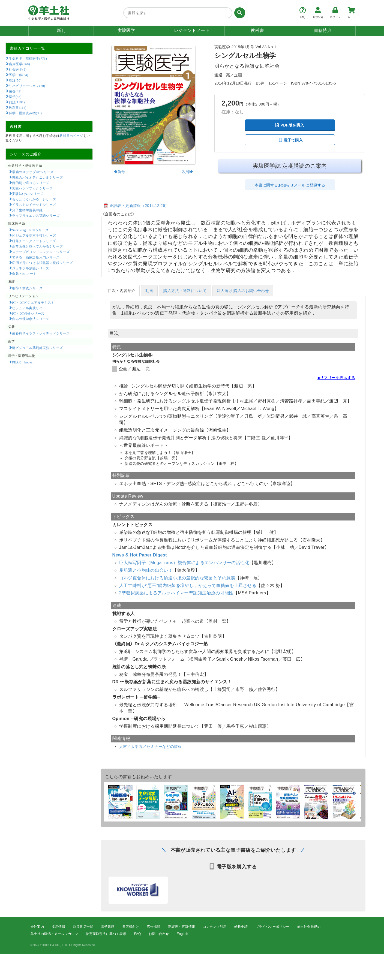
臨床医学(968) (19, 63)
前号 (119, 172)
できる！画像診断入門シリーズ (35, 257)
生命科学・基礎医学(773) (28, 58)
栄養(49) (15, 91)
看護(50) (15, 80)
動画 (149, 290)
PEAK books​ (22, 362)
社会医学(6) (17, 69)
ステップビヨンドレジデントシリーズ (41, 251)
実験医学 (127, 30)
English (182, 934)
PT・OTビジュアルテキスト (33, 302)
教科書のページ (71, 136)
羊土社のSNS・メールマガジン (54, 934)
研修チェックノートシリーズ (34, 240)
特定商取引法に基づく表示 (106, 934)
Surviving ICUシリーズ (30, 229)
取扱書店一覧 (83, 927)
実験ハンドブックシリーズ (32, 188)
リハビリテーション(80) (27, 85)
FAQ (137, 934)
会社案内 (37, 927)
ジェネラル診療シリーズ (30, 268)
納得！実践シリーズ (27, 288)
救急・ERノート (24, 273)
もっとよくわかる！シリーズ (34, 199)
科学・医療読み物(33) (25, 113)
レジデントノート (192, 30)
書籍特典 (323, 30)
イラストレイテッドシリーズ (34, 204)
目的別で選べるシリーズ (30, 182)
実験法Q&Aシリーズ (27, 193)
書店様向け (130, 927)
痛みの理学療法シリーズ (30, 318)
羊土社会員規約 (309, 927)
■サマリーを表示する (336, 377)
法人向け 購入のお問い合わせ (243, 290)
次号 (188, 172)
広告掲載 (153, 927)
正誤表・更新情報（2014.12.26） (139, 205)
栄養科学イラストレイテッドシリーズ (41, 333)
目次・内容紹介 (122, 290)
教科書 (257, 30)
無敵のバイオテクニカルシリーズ (37, 177)
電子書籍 (108, 927)
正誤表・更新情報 (181, 927)
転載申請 (241, 927)
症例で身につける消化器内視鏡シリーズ (42, 262)
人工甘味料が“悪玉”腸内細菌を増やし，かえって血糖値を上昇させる (187, 585)
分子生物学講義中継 (27, 210)
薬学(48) (15, 96)
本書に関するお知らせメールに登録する (289, 185)
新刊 (61, 30)
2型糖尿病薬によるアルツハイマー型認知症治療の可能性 (176, 593)
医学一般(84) (18, 74)
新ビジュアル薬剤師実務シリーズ (37, 347)
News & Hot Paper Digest (139, 555)
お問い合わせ (159, 934)
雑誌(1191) (17, 102)
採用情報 (58, 927)
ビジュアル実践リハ (27, 307)
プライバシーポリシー (272, 927)
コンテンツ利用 (215, 927)
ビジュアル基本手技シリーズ (34, 235)
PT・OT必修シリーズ (28, 313)
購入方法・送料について (184, 290)
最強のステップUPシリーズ (32, 171)
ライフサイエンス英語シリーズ (35, 215)
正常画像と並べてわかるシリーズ (37, 246)
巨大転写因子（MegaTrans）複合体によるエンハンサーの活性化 (184, 562)
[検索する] (238, 12)
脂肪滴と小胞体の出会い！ (146, 570)
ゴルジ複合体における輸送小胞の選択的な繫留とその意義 (177, 578)
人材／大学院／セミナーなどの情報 (150, 746)
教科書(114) (17, 107)
